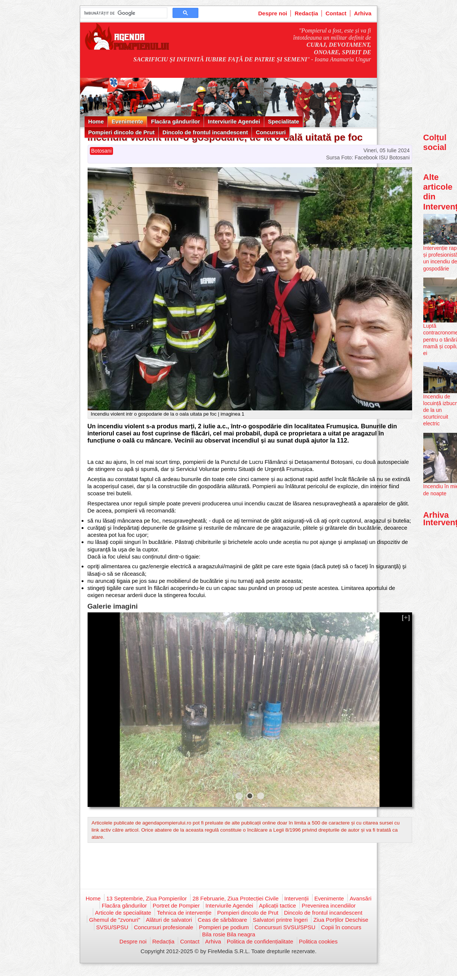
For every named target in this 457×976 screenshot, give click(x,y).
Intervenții (296, 898)
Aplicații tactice (277, 905)
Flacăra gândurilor (175, 121)
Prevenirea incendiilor (329, 905)
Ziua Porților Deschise (340, 920)
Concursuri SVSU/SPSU (285, 927)
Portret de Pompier (176, 905)
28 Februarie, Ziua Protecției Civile (235, 898)
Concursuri (271, 132)
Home (96, 121)
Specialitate (283, 121)
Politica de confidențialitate (260, 941)
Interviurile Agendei (234, 121)
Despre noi (272, 13)
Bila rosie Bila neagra (228, 934)
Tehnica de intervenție (184, 912)
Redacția (306, 13)
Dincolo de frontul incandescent (205, 132)
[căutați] (123, 13)
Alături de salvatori (169, 920)
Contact (336, 13)
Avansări (360, 898)
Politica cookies (318, 941)
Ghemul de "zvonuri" (114, 920)
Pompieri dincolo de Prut (121, 132)
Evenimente (127, 121)
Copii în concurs (341, 927)
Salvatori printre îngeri (280, 920)
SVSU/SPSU (112, 927)
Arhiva (363, 13)
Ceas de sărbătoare (222, 920)
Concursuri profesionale (163, 927)
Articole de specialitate (123, 912)
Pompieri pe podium (224, 927)
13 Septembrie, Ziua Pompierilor (146, 898)
